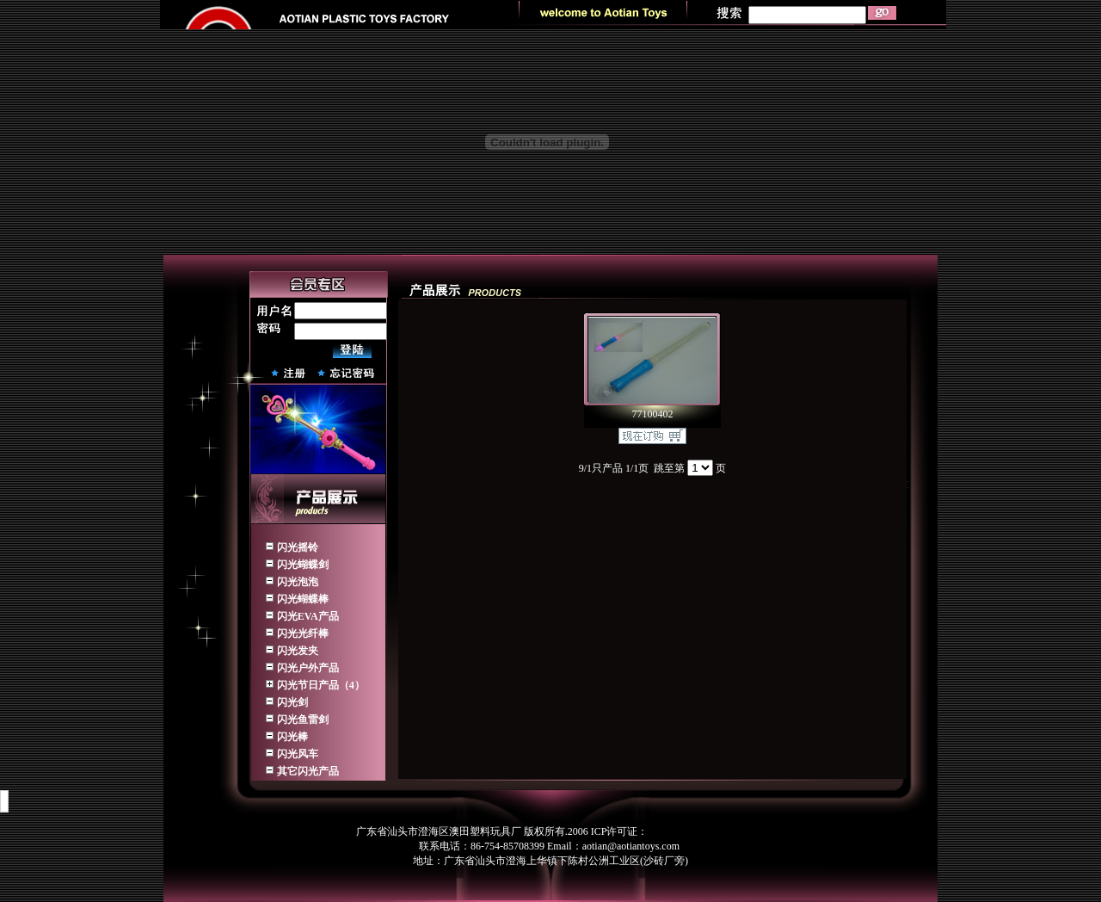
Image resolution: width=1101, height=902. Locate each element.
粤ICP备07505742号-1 (697, 831)
